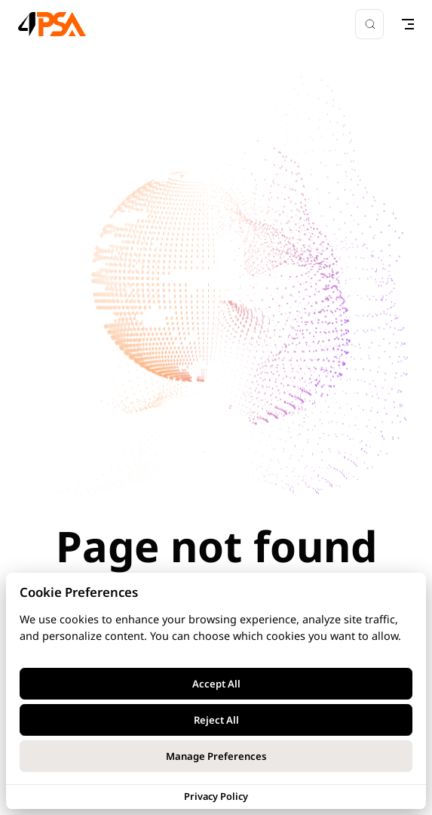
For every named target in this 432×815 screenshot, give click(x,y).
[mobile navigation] (408, 24)
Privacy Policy (216, 796)
